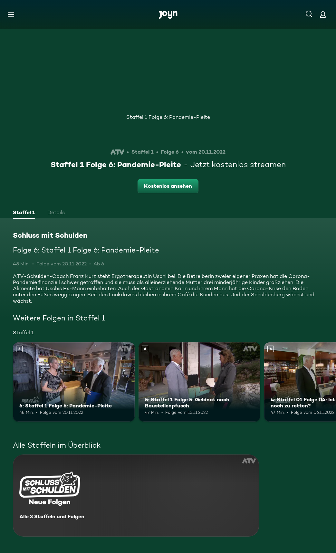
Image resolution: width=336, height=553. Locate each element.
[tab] (24, 213)
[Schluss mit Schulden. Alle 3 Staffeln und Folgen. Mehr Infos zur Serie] (136, 495)
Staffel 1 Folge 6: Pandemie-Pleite (168, 117)
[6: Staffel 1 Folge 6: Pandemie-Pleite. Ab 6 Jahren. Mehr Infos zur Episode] (74, 382)
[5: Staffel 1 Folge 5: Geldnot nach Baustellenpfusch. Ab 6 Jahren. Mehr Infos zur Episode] (199, 382)
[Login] (322, 14)
